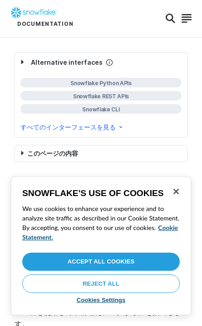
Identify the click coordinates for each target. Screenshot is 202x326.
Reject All (101, 283)
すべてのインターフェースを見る (72, 127)
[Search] (170, 18)
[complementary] (101, 95)
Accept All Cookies (101, 261)
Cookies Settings (101, 300)
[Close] (176, 191)
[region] (101, 246)
